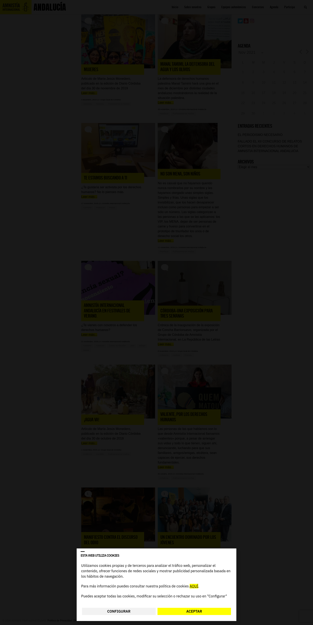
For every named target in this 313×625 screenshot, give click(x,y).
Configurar (118, 611)
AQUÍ (194, 586)
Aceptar (194, 611)
